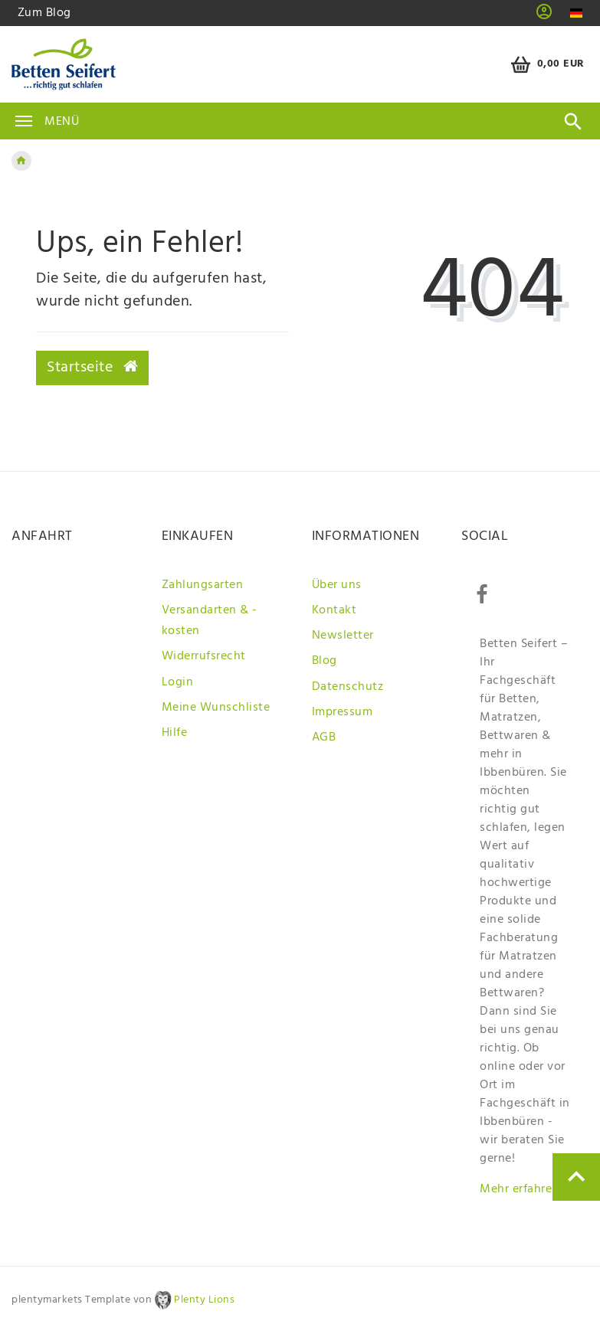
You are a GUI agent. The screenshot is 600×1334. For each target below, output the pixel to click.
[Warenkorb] (545, 64)
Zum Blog (44, 13)
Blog (324, 661)
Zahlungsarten (203, 585)
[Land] (575, 13)
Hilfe (175, 733)
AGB (324, 737)
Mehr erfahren (519, 1189)
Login (178, 682)
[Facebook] (481, 595)
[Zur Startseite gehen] (21, 161)
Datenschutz (348, 687)
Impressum (342, 712)
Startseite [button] (92, 367)
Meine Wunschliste (216, 708)
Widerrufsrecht (204, 656)
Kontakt (334, 610)
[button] (544, 17)
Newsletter (343, 636)
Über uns (337, 585)
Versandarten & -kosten (209, 620)
